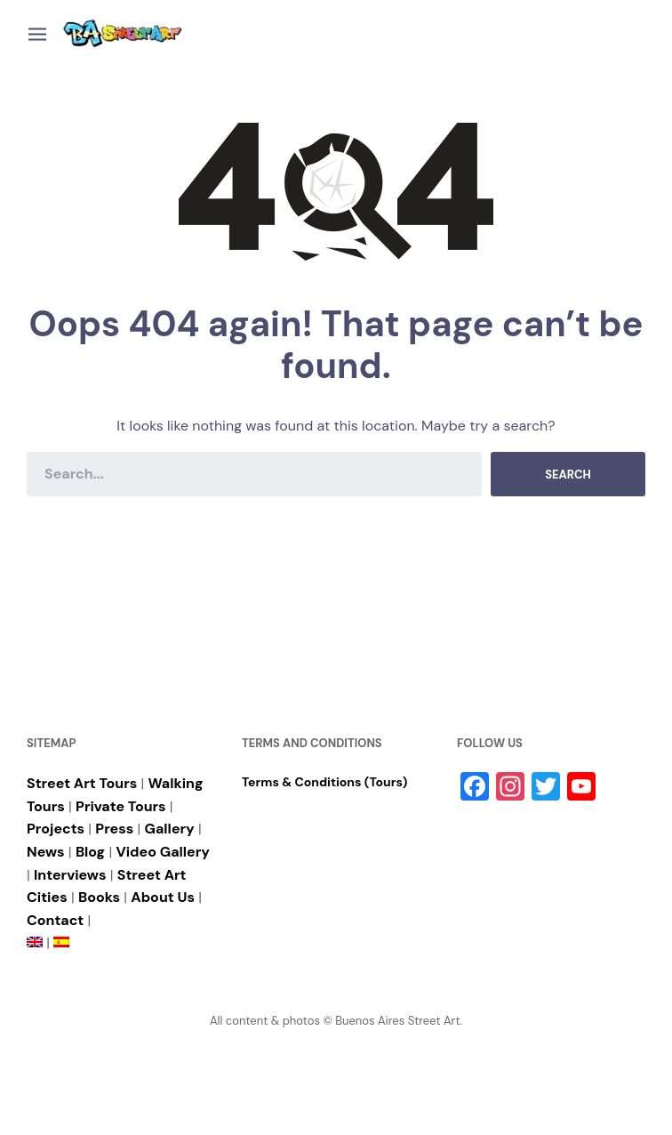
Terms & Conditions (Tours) (324, 782)
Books (99, 897)
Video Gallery (163, 851)
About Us (163, 897)
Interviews (70, 874)
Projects (55, 828)
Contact (55, 920)
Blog (90, 851)
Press (114, 828)
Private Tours (121, 806)
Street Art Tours (82, 783)
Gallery (170, 828)
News (46, 851)
